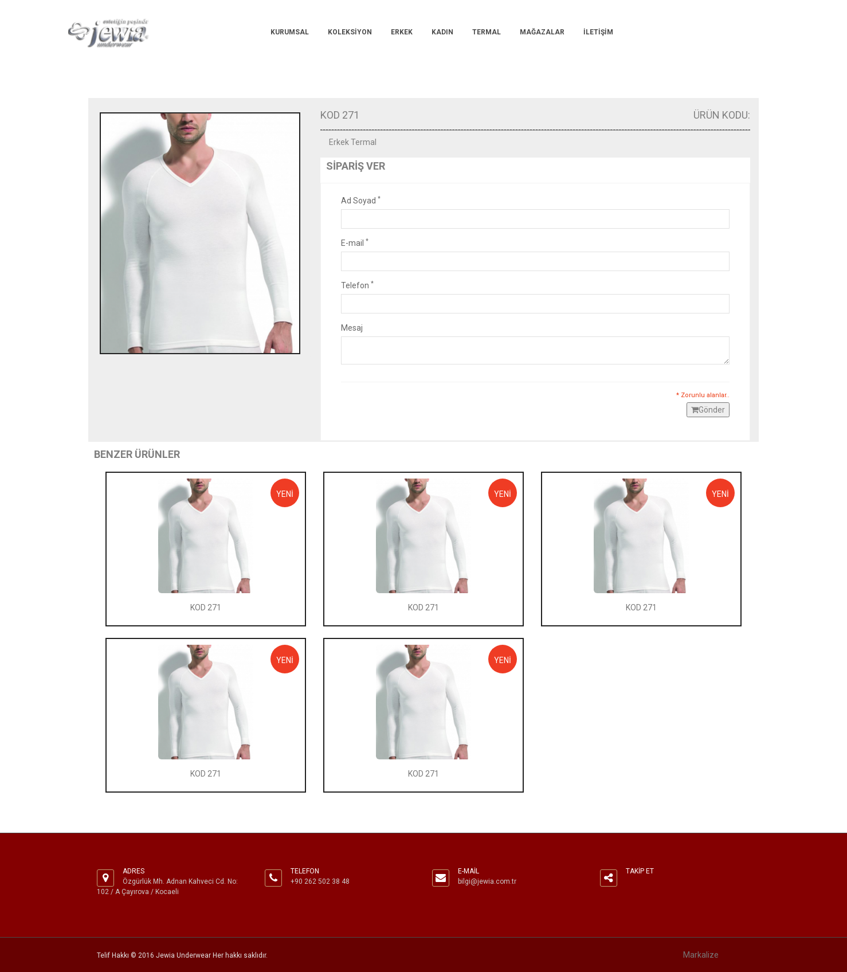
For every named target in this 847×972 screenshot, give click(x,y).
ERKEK (402, 32)
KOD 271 (205, 607)
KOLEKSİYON (350, 32)
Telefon (357, 285)
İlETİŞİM (598, 32)
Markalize (701, 954)
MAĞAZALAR (542, 32)
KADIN (442, 32)
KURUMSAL (289, 32)
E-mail (354, 242)
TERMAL (486, 32)
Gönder (708, 409)
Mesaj (352, 327)
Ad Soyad (361, 200)
